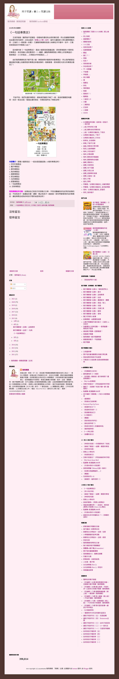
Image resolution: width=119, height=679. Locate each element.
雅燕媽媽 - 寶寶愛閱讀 (17, 21)
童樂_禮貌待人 (88, 162)
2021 (13, 299)
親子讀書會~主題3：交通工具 (93, 308)
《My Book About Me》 (91, 460)
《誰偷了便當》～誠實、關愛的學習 (96, 446)
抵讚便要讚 (87, 50)
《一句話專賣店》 (19, 333)
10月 (15, 321)
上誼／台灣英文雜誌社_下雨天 (94, 132)
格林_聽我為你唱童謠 (91, 157)
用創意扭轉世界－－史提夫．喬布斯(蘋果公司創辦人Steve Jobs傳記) (96, 506)
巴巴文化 (27, 205)
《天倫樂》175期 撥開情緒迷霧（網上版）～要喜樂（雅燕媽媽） (96, 592)
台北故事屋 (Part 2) (90, 565)
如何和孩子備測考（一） (92, 642)
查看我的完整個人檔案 (17, 394)
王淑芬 (38, 205)
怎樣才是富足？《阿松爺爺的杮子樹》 (97, 384)
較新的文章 (14, 271)
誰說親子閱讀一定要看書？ (93, 331)
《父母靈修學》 (89, 610)
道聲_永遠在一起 (89, 176)
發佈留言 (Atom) (20, 275)
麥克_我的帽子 (88, 192)
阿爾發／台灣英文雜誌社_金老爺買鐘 (96, 187)
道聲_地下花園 (88, 168)
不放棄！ (86, 72)
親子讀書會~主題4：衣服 (92, 305)
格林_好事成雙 (88, 154)
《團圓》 (86, 418)
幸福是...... (87, 74)
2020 (13, 302)
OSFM (85, 113)
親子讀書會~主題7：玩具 (92, 297)
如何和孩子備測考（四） (92, 634)
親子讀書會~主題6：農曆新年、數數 (96, 300)
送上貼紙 (86, 36)
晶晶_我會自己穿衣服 (91, 146)
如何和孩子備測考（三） (92, 637)
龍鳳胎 (85, 96)
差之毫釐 (86, 77)
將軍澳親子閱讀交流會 (91, 526)
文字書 (33, 205)
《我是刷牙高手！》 (90, 410)
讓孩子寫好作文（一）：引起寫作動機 (96, 628)
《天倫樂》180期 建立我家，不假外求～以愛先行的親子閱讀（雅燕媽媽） (97, 588)
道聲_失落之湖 (88, 171)
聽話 (85, 53)
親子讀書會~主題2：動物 (92, 311)
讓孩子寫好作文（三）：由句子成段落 (96, 623)
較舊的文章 (70, 271)
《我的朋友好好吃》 (90, 421)
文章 (13, 284)
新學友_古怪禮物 (89, 140)
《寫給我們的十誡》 (90, 280)
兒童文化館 (87, 556)
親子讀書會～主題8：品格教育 (24, 327)
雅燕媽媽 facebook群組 (38, 21)
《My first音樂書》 (90, 381)
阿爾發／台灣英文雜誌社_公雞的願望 (96, 184)
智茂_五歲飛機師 (89, 149)
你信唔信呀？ (88, 66)
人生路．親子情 (89, 562)
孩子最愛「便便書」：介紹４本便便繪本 (101, 203)
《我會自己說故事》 (90, 401)
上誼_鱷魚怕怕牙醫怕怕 (91, 130)
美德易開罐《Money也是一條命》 (95, 468)
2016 (13, 315)
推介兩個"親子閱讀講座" (92, 545)
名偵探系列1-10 (88, 476)
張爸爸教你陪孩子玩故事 (92, 357)
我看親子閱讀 (88, 334)
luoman (74, 668)
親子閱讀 (86, 342)
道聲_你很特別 (88, 165)
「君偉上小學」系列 (41, 40)
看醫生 (85, 83)
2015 (13, 318)
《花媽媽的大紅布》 (90, 371)
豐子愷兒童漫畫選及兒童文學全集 (95, 354)
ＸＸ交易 (86, 44)
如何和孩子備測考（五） (92, 631)
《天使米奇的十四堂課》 (92, 465)
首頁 (41, 271)
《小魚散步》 (88, 415)
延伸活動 (44, 205)
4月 (15, 324)
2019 (13, 305)
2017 (13, 312)
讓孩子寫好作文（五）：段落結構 (95, 616)
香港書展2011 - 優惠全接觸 (92, 554)
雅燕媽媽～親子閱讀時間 (92, 337)
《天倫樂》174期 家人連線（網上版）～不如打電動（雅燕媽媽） (96, 597)
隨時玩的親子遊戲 (89, 579)
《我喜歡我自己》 (89, 412)
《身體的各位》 (89, 434)
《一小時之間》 (89, 431)
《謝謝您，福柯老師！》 (92, 479)
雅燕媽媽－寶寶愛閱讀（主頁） (22, 361)
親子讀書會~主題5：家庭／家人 (94, 303)
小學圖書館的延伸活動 (91, 535)
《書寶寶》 (87, 399)
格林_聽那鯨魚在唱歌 (91, 160)
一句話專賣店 (19, 205)
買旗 (85, 58)
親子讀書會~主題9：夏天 (92, 292)
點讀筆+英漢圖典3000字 (91, 391)
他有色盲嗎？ (88, 47)
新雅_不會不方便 (89, 143)
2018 (13, 308)
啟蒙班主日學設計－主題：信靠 (94, 532)
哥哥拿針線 (87, 64)
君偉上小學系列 (89, 452)
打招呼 (85, 107)
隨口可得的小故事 (89, 316)
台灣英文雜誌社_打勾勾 (91, 138)
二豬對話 (86, 104)
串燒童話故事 (88, 570)
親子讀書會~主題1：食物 (92, 314)
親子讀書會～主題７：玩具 (22, 330)
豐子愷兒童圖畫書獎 (90, 551)
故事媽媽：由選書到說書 (92, 319)
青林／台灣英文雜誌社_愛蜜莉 (94, 190)
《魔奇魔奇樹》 (89, 429)
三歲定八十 (87, 99)
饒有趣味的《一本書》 (91, 374)
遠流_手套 (87, 179)
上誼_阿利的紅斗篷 (90, 127)
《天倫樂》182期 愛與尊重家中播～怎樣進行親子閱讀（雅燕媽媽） (96, 583)
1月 (15, 341)
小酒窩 (85, 110)
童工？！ (86, 55)
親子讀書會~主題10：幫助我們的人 (95, 289)
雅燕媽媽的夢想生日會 (91, 543)
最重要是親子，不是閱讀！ (93, 339)
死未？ (85, 61)
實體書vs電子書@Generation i (93, 548)
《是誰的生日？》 (89, 407)
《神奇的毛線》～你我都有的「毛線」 (97, 444)
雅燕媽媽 (51, 205)
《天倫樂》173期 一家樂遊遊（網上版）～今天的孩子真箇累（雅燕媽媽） (97, 602)
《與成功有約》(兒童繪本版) (93, 426)
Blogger (86, 668)
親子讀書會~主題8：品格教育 (93, 295)
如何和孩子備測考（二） (92, 639)
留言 (13, 288)
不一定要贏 (87, 69)
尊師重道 (86, 88)
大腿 (85, 102)
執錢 (85, 91)
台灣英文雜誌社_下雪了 (91, 135)
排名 (85, 85)
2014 (13, 345)
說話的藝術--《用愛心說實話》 (94, 502)
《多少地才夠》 (89, 491)
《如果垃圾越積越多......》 (92, 471)
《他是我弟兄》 (89, 454)
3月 (15, 337)
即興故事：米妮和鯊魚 (91, 559)
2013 (13, 348)
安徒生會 (86, 540)
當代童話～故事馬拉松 (91, 529)
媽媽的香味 (87, 42)
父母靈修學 (87, 352)
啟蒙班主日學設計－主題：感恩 (94, 537)
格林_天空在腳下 (89, 151)
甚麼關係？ (87, 39)
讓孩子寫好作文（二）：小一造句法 (95, 626)
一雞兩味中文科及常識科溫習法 (94, 613)
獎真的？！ (87, 94)
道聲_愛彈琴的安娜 (90, 173)
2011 (13, 354)
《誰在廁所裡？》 (89, 423)
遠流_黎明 (87, 181)
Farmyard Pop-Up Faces (91, 404)
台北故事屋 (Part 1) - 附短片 (93, 567)
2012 (13, 351)
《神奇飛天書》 (89, 449)
